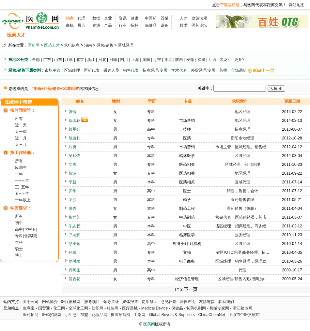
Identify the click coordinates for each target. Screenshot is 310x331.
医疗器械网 (71, 301)
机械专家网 (219, 308)
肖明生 (74, 270)
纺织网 (97, 308)
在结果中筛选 (18, 102)
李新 (72, 182)
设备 (164, 25)
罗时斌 (74, 261)
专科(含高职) (26, 236)
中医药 (151, 18)
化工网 (59, 308)
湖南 (88, 45)
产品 (108, 25)
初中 (19, 223)
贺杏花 (74, 279)
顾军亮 (74, 129)
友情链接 (207, 301)
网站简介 (50, 301)
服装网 (112, 308)
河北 (102, 59)
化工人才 (219, 35)
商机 (70, 25)
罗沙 (72, 199)
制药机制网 (196, 308)
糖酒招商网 (120, 314)
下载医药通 (230, 5)
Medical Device (154, 308)
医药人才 (16, 35)
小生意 (71, 314)
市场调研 (239, 70)
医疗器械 (130, 308)
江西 (212, 59)
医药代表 (92, 70)
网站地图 (296, 5)
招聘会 (90, 35)
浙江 (91, 59)
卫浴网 (140, 314)
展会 (81, 25)
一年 (19, 174)
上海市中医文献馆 (244, 314)
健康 (134, 18)
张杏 (72, 208)
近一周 (21, 131)
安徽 (190, 59)
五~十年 (22, 193)
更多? (239, 59)
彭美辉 (74, 243)
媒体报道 (130, 301)
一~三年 (22, 180)
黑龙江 (225, 59)
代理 (81, 18)
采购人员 (111, 70)
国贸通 (44, 308)
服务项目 (92, 301)
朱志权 (74, 226)
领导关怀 (111, 301)
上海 (135, 59)
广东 (47, 59)
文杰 (72, 164)
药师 (223, 70)
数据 (96, 18)
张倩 (72, 111)
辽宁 (157, 59)
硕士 (19, 249)
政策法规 (199, 18)
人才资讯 (140, 35)
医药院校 (166, 35)
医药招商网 (52, 314)
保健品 (151, 25)
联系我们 (226, 301)
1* (177, 289)
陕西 (179, 59)
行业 (123, 25)
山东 (58, 59)
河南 (113, 59)
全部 (36, 59)
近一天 (21, 125)
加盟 (84, 314)
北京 (80, 59)
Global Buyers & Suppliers (172, 314)
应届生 (21, 167)
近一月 (21, 138)
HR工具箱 (193, 35)
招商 (70, 18)
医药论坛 (199, 25)
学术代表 (179, 70)
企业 (108, 18)
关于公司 (31, 301)
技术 (184, 25)
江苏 (69, 59)
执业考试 (114, 35)
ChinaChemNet (211, 314)
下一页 (190, 289)
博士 (19, 255)
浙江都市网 (242, 308)
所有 (19, 118)
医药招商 (31, 314)
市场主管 (52, 70)
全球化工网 (78, 308)
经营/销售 (105, 45)
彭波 (72, 173)
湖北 (168, 59)
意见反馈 (169, 301)
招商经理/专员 (155, 70)
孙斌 (72, 252)
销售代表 (131, 70)
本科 (19, 242)
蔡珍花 (74, 120)
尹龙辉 (74, 235)
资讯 (123, 18)
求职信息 (66, 35)
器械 (164, 18)
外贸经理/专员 (203, 70)
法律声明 (187, 301)
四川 (124, 59)
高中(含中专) (26, 229)
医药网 (33, 45)
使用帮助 (149, 301)
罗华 (72, 191)
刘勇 (72, 147)
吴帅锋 (74, 155)
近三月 (21, 144)
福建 (201, 59)
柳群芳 (74, 217)
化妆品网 (99, 314)
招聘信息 (41, 35)
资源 (96, 25)
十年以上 (23, 200)
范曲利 (74, 138)
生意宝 (29, 308)
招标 (134, 25)
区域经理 (125, 45)
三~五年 (22, 187)
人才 (184, 18)
